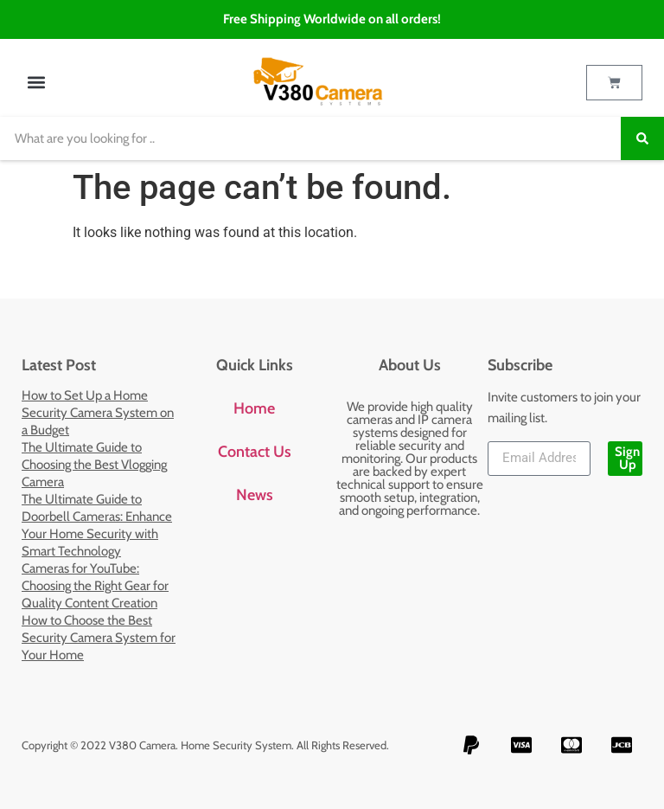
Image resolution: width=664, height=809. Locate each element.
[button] (36, 82)
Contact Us (254, 451)
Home (254, 408)
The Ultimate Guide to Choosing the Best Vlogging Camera (94, 465)
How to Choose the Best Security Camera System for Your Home (99, 638)
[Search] (642, 138)
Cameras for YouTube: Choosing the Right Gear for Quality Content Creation (95, 586)
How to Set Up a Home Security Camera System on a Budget (98, 413)
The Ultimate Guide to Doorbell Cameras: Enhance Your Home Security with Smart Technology (97, 525)
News (254, 494)
